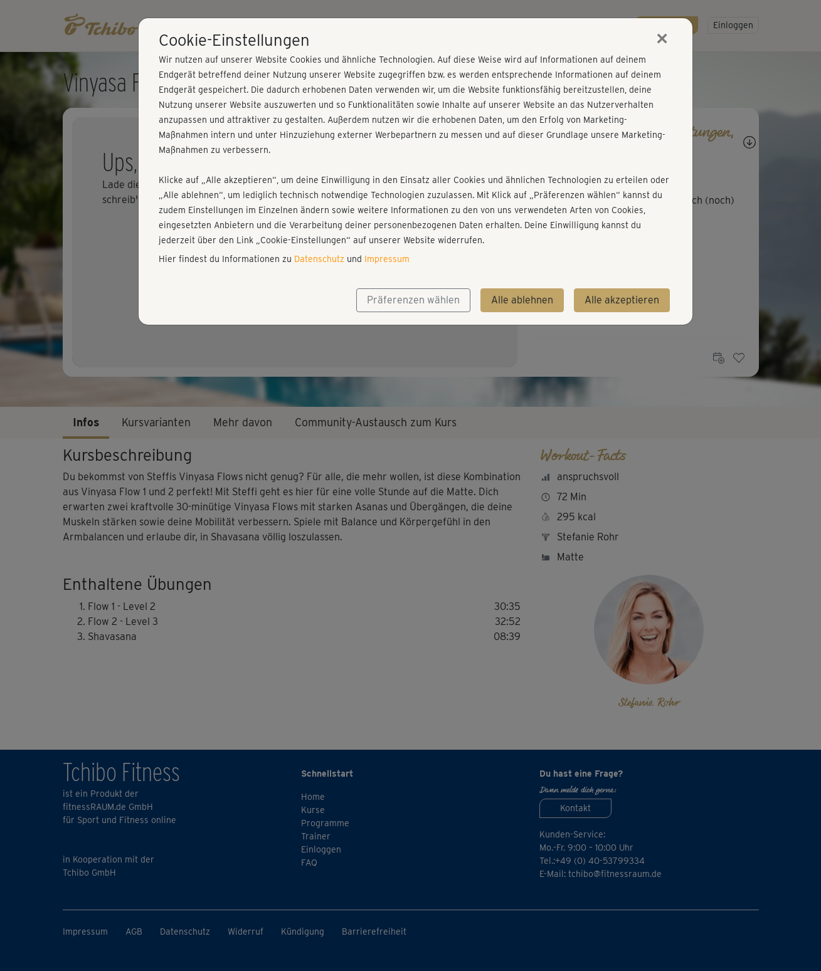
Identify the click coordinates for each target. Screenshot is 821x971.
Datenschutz (319, 259)
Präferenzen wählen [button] (413, 300)
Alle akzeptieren (622, 300)
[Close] (662, 38)
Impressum (387, 259)
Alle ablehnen (522, 300)
